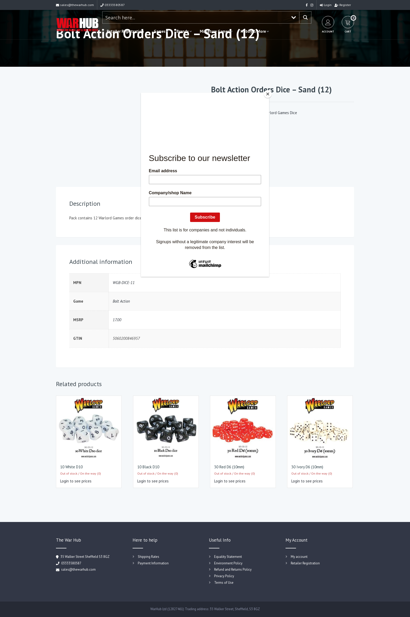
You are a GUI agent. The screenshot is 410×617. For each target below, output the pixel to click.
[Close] (268, 94)
